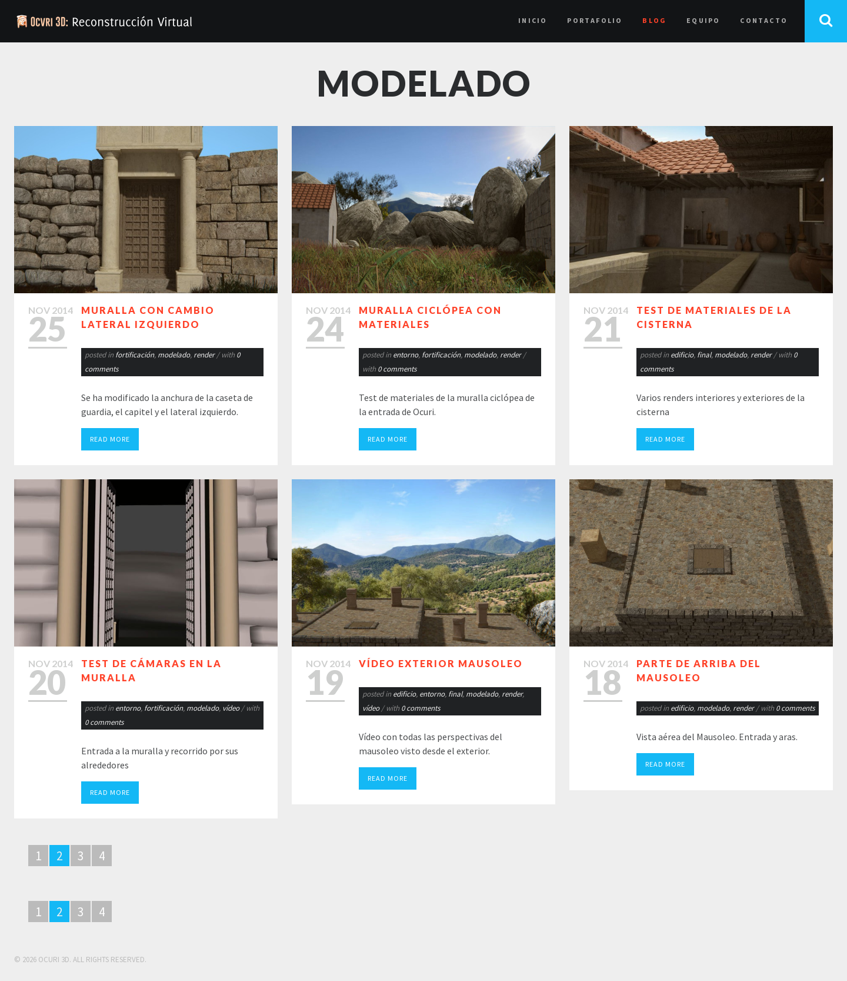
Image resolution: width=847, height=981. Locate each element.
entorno (405, 355)
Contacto (764, 20)
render (204, 355)
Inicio (532, 20)
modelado (174, 355)
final (704, 355)
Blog (654, 20)
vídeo (230, 708)
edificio (682, 355)
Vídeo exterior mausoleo (441, 663)
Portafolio (594, 20)
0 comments (397, 369)
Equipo (703, 20)
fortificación (134, 355)
